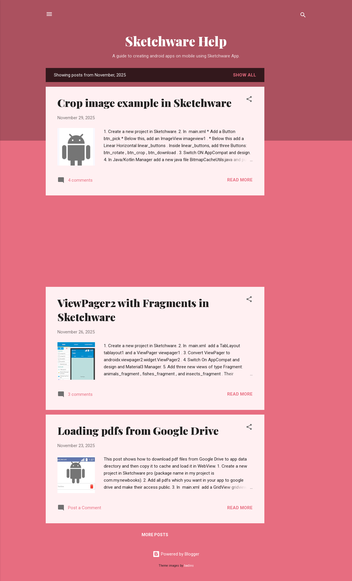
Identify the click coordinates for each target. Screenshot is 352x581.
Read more (240, 180)
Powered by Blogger (176, 554)
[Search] (303, 16)
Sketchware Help (176, 41)
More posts (155, 534)
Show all (244, 75)
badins (189, 566)
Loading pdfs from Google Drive (138, 430)
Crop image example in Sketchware (144, 103)
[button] (249, 100)
